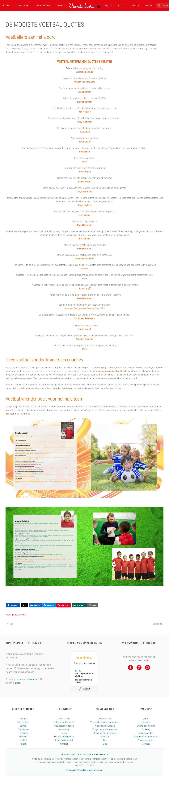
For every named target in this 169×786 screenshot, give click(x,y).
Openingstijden (145, 733)
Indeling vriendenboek (105, 733)
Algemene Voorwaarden (145, 736)
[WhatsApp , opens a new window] (79, 605)
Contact (134, 5)
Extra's (23, 726)
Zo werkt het (22, 5)
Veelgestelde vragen (64, 726)
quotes (14, 614)
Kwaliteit (23, 740)
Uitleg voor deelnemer (64, 722)
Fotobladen (23, 729)
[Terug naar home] (85, 5)
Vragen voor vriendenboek (105, 729)
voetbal (22, 614)
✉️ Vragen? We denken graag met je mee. (84, 770)
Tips (105, 740)
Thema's (60, 5)
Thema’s (23, 718)
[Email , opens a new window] (92, 605)
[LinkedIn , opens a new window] (35, 605)
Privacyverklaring (145, 740)
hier (7, 413)
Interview (146, 722)
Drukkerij (146, 729)
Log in (148, 5)
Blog (120, 5)
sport (8, 614)
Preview (23, 736)
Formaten (23, 733)
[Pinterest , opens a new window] (63, 605)
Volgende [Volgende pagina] (158, 623)
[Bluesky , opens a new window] (49, 605)
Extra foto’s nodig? (64, 740)
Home (6, 5)
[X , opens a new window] (24, 605)
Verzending (64, 729)
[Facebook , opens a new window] (13, 605)
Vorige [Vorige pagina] (9, 623)
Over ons (146, 718)
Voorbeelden (43, 5)
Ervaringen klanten (146, 726)
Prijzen (108, 5)
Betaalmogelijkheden (64, 736)
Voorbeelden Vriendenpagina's (105, 722)
